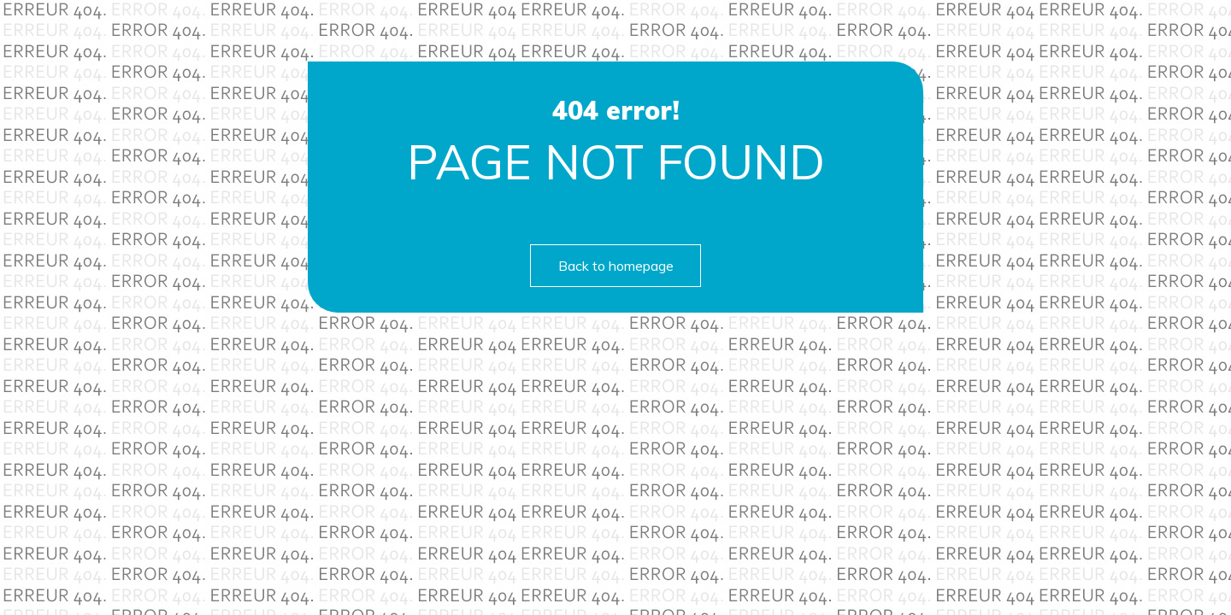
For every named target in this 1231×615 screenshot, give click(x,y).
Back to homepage (616, 265)
